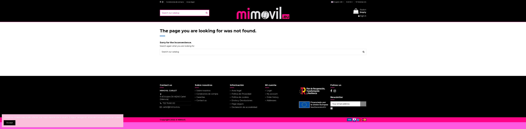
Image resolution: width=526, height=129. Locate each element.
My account (272, 94)
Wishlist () (361, 2)
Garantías (200, 97)
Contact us (201, 100)
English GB (337, 2)
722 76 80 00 (169, 103)
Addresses (271, 100)
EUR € (349, 2)
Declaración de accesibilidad (244, 107)
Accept (9, 123)
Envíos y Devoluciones (242, 100)
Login (269, 90)
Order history (273, 97)
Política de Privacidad (241, 94)
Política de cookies (240, 97)
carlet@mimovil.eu (171, 107)
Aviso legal (190, 2)
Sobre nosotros (203, 90)
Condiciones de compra (175, 2)
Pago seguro (238, 104)
